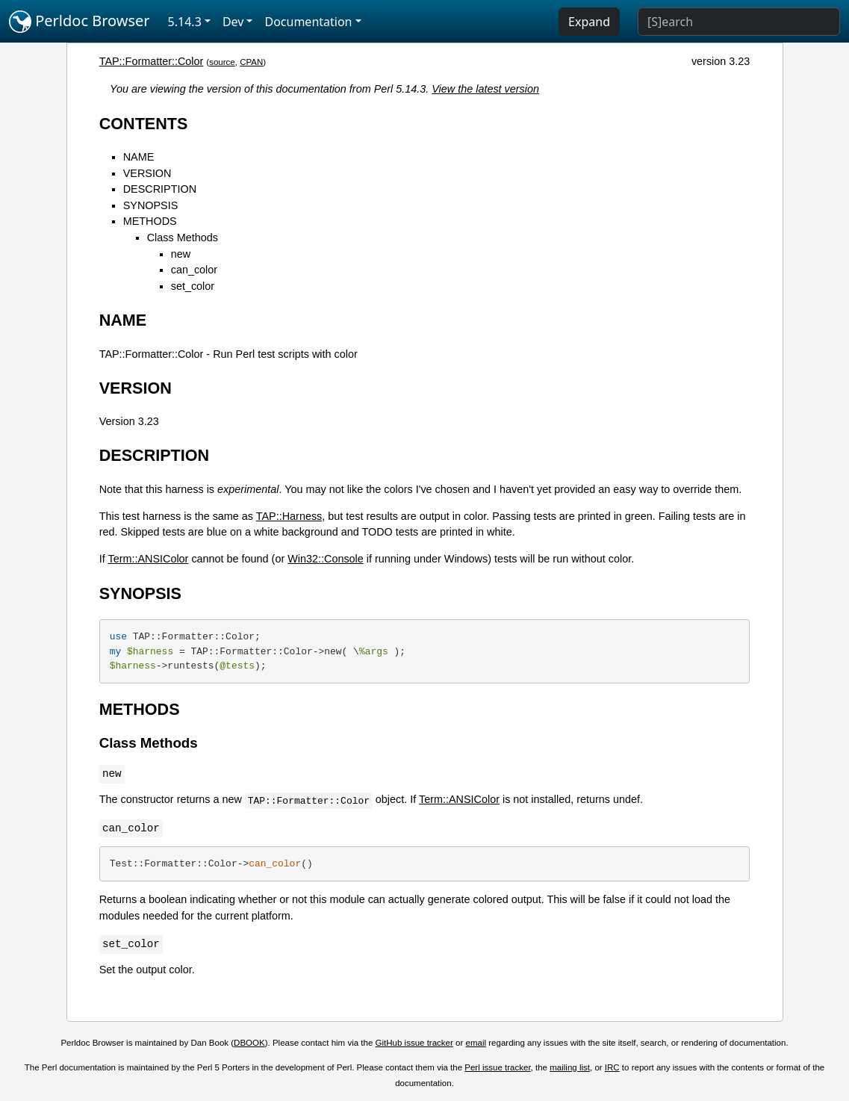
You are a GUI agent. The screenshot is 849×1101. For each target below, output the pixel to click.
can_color (194, 270)
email (476, 1042)
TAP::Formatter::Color (151, 61)
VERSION (147, 173)
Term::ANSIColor (148, 559)
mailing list (570, 1067)
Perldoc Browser (79, 21)
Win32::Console (325, 559)
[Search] (739, 21)
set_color (192, 286)
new (180, 254)
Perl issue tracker (497, 1067)
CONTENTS (143, 123)
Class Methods (182, 238)
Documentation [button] (308, 21)
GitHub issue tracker (414, 1042)
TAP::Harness (289, 516)
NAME (139, 157)
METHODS (150, 221)
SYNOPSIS (150, 205)
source (222, 62)
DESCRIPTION (159, 189)
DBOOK (249, 1042)
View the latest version (485, 89)
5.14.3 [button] (185, 21)
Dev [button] (233, 21)
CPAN (251, 62)
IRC (612, 1067)
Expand (589, 21)
